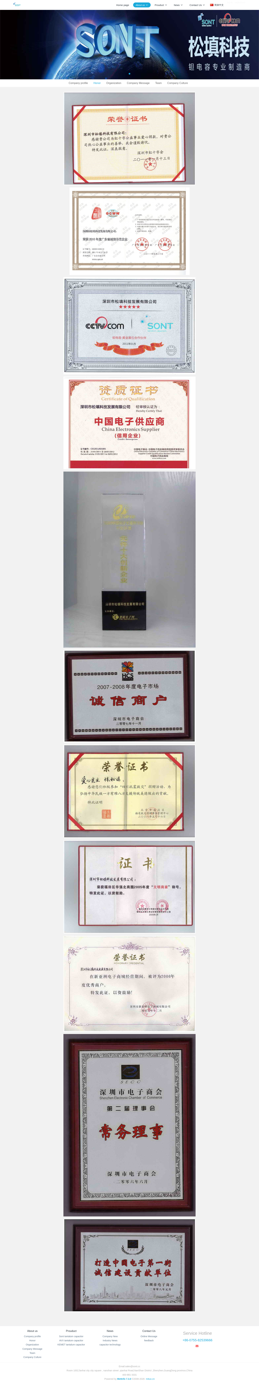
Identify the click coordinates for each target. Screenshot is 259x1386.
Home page (122, 5)
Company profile (78, 83)
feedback (149, 1340)
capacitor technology (110, 1344)
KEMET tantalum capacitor (71, 1344)
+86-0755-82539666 (197, 1340)
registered (240, 5)
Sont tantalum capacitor (71, 1336)
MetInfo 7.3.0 (124, 1379)
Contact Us (148, 1331)
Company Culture (177, 83)
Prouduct (71, 1331)
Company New (110, 1336)
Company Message (138, 83)
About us (32, 1331)
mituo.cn (150, 1379)
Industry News (110, 1340)
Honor (97, 83)
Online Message (149, 1336)
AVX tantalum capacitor (71, 1340)
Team (158, 83)
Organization (113, 83)
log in (229, 5)
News (110, 1331)
